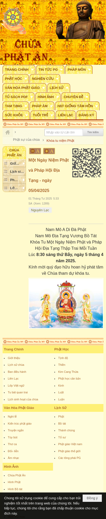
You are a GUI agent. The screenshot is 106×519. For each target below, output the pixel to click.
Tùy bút (12, 437)
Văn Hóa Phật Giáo (19, 408)
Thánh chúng (66, 430)
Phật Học (61, 349)
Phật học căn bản (69, 378)
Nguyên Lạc (40, 210)
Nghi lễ (12, 416)
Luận (61, 399)
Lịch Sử (60, 408)
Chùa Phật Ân (16, 475)
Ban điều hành (17, 371)
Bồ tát (62, 423)
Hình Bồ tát (15, 489)
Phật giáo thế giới (69, 451)
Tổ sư (62, 437)
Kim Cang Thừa (68, 371)
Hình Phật (14, 482)
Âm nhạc (13, 457)
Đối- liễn (13, 451)
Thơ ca (12, 444)
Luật (61, 392)
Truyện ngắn (16, 430)
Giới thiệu (14, 358)
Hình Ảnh (11, 467)
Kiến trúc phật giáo (20, 423)
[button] (19, 69)
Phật (61, 416)
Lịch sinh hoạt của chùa (23, 399)
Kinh (61, 385)
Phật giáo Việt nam (70, 444)
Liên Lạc (13, 378)
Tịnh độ (63, 358)
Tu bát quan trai (18, 392)
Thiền (61, 364)
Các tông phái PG (69, 457)
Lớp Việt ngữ (16, 385)
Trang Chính (14, 349)
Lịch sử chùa (16, 364)
